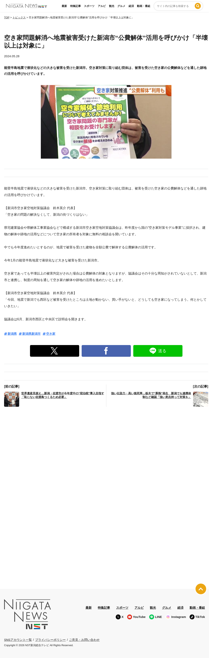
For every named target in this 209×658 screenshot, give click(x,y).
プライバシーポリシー (50, 639)
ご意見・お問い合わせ (84, 639)
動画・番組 (143, 6)
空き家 (50, 333)
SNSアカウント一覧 (18, 639)
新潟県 (12, 333)
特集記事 (75, 6)
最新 (64, 6)
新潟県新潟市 (31, 333)
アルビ (102, 6)
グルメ (121, 6)
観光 (111, 6)
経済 (131, 6)
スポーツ (89, 6)
